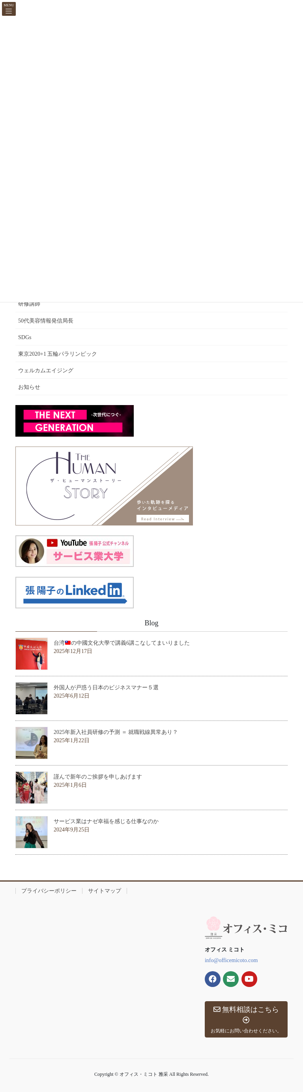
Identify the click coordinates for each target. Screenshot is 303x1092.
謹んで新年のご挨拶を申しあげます (98, 777)
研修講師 (29, 304)
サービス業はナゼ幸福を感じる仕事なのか (106, 821)
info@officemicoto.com (231, 960)
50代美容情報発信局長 (45, 321)
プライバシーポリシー (49, 891)
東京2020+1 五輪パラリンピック (57, 354)
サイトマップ (104, 891)
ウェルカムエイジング (45, 370)
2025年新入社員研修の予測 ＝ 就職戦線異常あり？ (116, 732)
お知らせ (29, 387)
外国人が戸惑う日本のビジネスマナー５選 (106, 687)
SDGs (24, 337)
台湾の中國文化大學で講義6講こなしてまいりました (122, 643)
